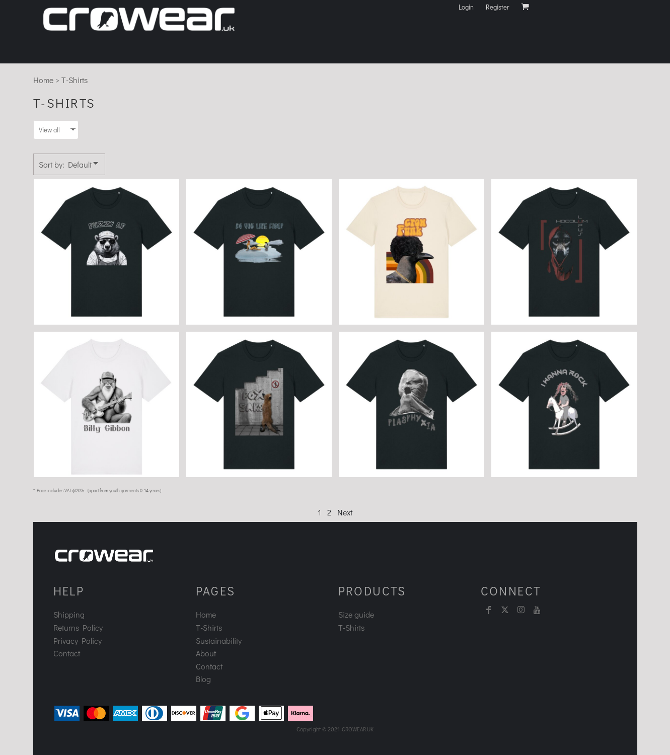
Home (43, 79)
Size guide (356, 614)
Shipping (69, 614)
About (206, 653)
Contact (66, 653)
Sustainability (219, 640)
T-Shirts (209, 627)
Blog (203, 678)
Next (344, 512)
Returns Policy (78, 627)
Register (497, 7)
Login (466, 7)
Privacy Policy (77, 640)
